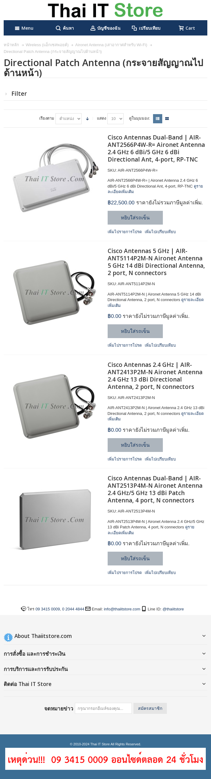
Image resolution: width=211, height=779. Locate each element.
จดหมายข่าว (58, 708)
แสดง (101, 118)
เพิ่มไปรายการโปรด (125, 231)
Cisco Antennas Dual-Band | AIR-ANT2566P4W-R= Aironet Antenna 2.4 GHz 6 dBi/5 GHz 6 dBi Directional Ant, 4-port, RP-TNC (156, 148)
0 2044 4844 (73, 609)
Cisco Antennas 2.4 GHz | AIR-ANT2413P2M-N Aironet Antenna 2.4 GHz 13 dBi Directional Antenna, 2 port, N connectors (155, 376)
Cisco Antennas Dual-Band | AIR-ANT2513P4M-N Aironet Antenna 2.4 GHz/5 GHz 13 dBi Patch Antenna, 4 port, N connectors (155, 489)
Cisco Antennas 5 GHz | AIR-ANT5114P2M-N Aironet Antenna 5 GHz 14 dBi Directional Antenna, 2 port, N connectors (156, 262)
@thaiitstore (173, 609)
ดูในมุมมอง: (139, 118)
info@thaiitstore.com (122, 609)
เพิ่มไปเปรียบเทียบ (160, 231)
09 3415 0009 (48, 609)
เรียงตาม (46, 118)
